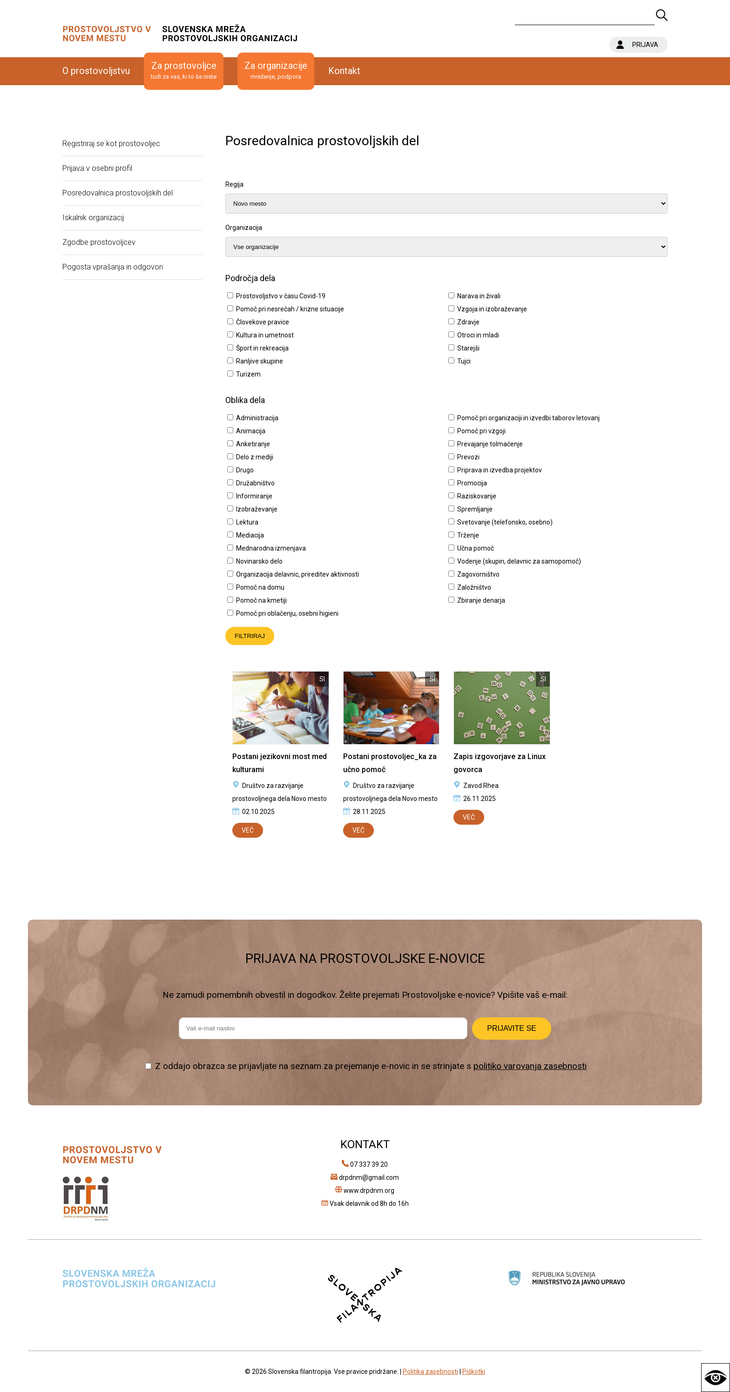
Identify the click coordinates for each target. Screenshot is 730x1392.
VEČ (248, 830)
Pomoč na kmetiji (261, 600)
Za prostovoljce (183, 70)
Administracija (257, 418)
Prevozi (468, 457)
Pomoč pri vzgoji (481, 431)
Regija (234, 184)
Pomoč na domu (260, 587)
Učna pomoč (475, 548)
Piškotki (473, 1371)
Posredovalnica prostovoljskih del (117, 192)
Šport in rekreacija (262, 348)
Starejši (468, 348)
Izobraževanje (256, 509)
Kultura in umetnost (265, 335)
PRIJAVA (645, 44)
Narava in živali (478, 296)
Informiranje (254, 496)
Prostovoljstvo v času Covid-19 (280, 296)
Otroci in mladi (478, 335)
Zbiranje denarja (481, 600)
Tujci (464, 361)
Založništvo (474, 587)
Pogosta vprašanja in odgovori (112, 266)
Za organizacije (275, 70)
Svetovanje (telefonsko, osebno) (505, 522)
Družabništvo (255, 483)
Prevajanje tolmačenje (490, 444)
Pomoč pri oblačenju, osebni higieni (287, 613)
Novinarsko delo (259, 561)
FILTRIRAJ (250, 635)
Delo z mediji (254, 457)
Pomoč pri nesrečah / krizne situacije (290, 309)
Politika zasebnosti (430, 1371)
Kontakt (344, 70)
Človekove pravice (262, 322)
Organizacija (243, 227)
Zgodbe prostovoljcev (98, 242)
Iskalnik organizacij (93, 217)
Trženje (468, 535)
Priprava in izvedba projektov (499, 470)
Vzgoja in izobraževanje (492, 309)
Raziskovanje (476, 496)
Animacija (250, 431)
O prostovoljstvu (96, 70)
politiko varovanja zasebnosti (530, 1066)
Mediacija (250, 535)
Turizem (248, 374)
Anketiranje (253, 444)
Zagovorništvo (478, 574)
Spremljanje (475, 509)
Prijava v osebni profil (97, 168)
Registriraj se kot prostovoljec (111, 143)
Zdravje (468, 322)
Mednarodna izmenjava (271, 548)
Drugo (245, 470)
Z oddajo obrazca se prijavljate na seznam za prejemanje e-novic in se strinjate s (371, 1066)
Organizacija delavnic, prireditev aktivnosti (297, 574)
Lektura (247, 522)
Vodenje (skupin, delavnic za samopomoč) (519, 561)
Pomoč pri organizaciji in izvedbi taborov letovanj (528, 418)
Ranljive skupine (259, 361)
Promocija (472, 483)
